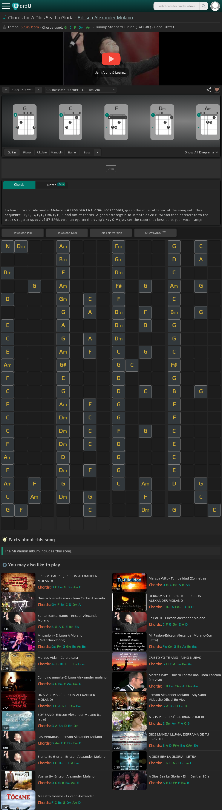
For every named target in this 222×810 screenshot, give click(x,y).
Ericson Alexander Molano (105, 17)
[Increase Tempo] (38, 90)
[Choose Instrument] (97, 152)
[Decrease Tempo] (5, 90)
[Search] (203, 6)
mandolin (57, 152)
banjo (72, 152)
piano (27, 152)
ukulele (42, 152)
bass (87, 152)
